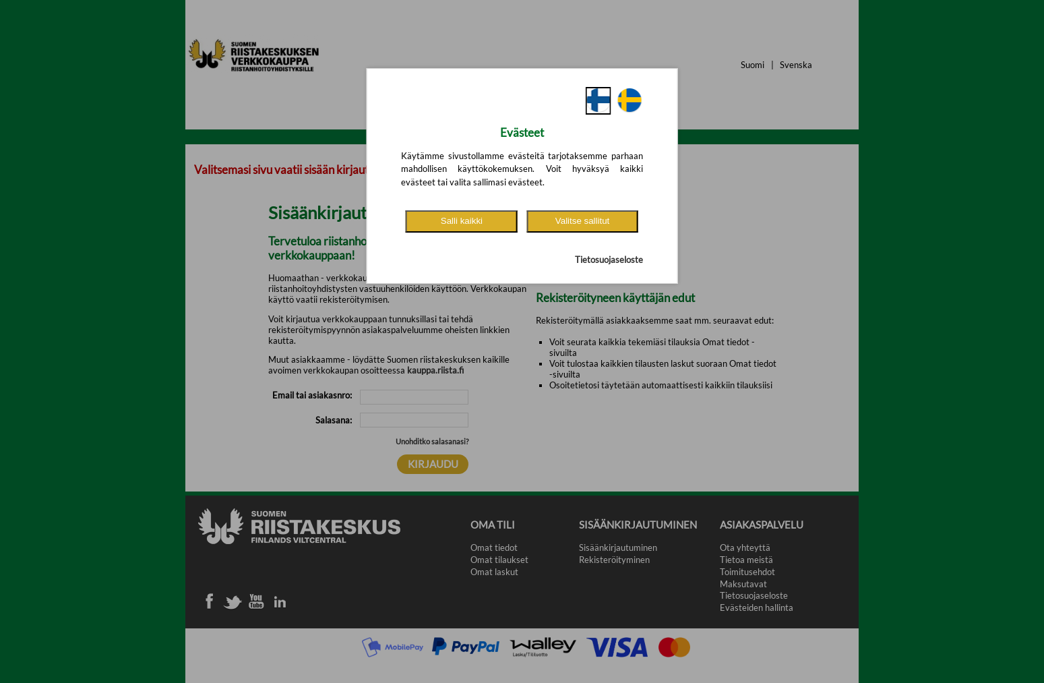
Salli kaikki (462, 221)
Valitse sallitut (582, 221)
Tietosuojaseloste (609, 259)
